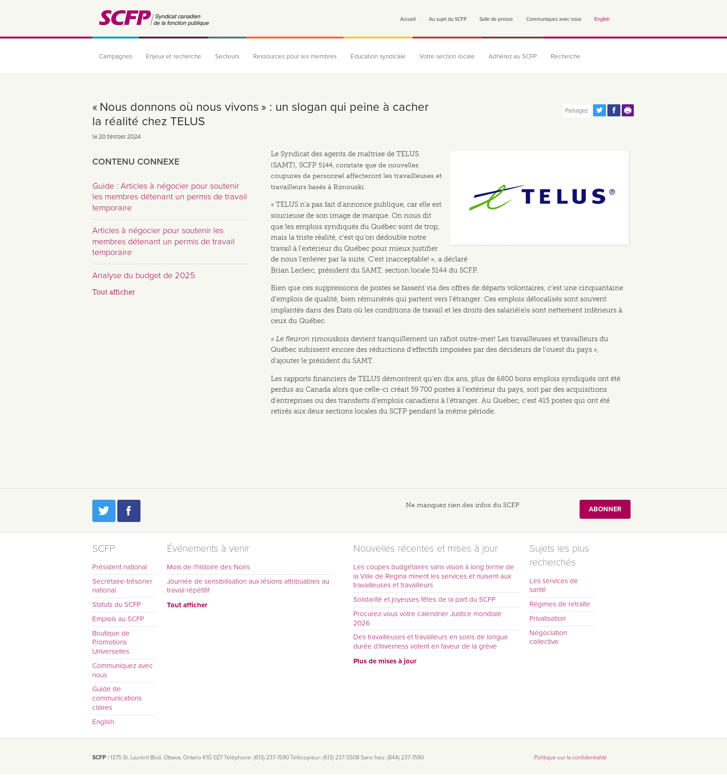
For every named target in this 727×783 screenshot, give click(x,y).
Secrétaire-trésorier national (122, 586)
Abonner (605, 509)
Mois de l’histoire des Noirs (208, 567)
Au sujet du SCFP (447, 19)
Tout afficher (113, 292)
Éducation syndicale (378, 56)
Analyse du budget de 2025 (143, 275)
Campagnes (115, 56)
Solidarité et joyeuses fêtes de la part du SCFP (424, 599)
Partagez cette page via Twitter (599, 110)
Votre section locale (447, 56)
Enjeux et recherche (173, 56)
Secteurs (227, 56)
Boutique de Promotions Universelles (111, 642)
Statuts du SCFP (116, 604)
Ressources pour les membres (295, 56)
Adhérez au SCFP (513, 56)
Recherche (565, 56)
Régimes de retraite (559, 604)
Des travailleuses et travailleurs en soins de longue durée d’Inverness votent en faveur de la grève (430, 641)
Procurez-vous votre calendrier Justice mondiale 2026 (427, 618)
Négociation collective (548, 637)
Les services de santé (553, 585)
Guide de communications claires (117, 698)
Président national (119, 567)
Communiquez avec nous (553, 19)
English (602, 19)
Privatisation (547, 618)
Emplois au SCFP (118, 619)
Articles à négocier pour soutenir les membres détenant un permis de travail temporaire (163, 241)
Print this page (628, 110)
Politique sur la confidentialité (570, 757)
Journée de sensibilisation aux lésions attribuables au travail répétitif (248, 586)
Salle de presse (496, 19)
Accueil (407, 19)
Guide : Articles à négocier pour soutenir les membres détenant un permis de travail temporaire (169, 197)
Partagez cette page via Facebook (613, 110)
